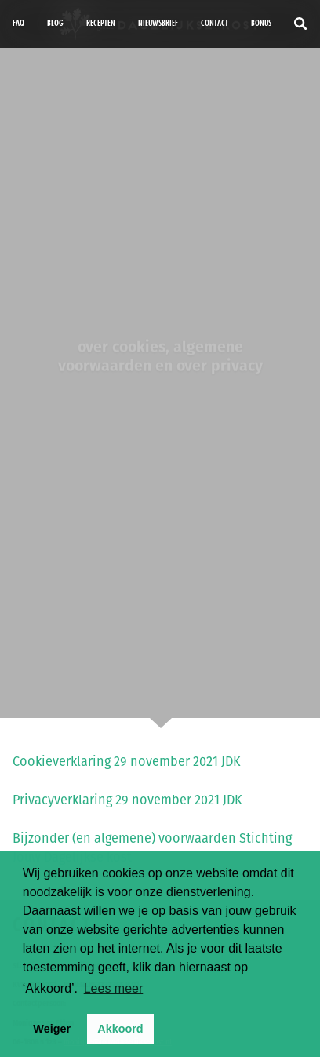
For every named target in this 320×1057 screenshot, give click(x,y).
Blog (55, 23)
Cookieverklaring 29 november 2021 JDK (127, 762)
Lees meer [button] (114, 988)
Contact (214, 23)
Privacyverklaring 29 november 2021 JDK (127, 800)
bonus (261, 23)
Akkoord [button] (120, 1028)
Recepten (100, 23)
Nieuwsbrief (158, 23)
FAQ (18, 23)
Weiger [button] (52, 1028)
